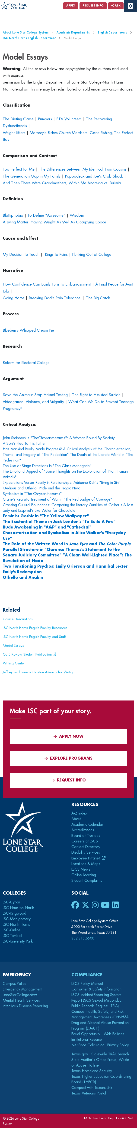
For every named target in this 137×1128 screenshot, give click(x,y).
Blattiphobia (13, 215)
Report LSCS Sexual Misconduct (96, 1000)
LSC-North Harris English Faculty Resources (35, 628)
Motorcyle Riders (44, 133)
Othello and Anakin (23, 577)
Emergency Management (22, 989)
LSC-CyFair (11, 902)
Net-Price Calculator (87, 1045)
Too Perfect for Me (19, 169)
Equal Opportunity (85, 1034)
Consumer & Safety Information (96, 989)
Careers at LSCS (84, 841)
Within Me (77, 183)
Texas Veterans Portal (88, 1093)
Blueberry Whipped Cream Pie (28, 330)
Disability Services (85, 852)
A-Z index (79, 813)
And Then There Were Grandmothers (34, 183)
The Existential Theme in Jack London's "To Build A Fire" (59, 522)
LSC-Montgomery (17, 919)
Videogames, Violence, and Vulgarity (33, 402)
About (76, 819)
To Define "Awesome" (46, 215)
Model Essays (13, 645)
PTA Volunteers (69, 119)
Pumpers (45, 119)
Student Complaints (86, 880)
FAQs (87, 1118)
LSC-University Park (18, 941)
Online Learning (83, 875)
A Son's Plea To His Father (24, 443)
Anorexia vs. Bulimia (104, 183)
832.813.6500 (82, 938)
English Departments (112, 32)
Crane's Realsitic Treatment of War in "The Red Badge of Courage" (57, 499)
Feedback (99, 1118)
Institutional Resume (86, 1039)
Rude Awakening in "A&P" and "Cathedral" (47, 527)
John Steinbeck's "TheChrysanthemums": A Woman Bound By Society (59, 438)
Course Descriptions (18, 619)
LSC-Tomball (12, 936)
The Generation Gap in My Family (32, 176)
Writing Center (14, 663)
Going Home (13, 298)
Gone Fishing (101, 133)
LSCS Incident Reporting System (96, 995)
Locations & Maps (85, 864)
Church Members (73, 133)
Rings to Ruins (56, 254)
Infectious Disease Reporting (25, 1006)
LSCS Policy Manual (87, 984)
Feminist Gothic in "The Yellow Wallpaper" (46, 516)
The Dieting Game (18, 119)
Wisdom (77, 215)
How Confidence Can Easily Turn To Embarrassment (47, 284)
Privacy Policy (118, 1045)
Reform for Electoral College (26, 363)
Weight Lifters (14, 133)
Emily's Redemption (22, 572)
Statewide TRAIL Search (110, 1054)
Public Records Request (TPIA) (95, 1006)
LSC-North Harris (16, 924)
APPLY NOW (68, 736)
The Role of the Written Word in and (67, 544)
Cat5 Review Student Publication (27, 654)
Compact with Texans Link (91, 1088)
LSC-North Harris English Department (29, 38)
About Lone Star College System (25, 32)
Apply (70, 5)
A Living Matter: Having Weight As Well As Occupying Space (54, 222)
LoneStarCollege (20, 995)
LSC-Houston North (18, 908)
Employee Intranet (86, 858)
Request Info (93, 5)
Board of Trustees (85, 836)
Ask (116, 5)
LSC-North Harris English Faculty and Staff (34, 637)
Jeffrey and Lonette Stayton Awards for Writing (38, 672)
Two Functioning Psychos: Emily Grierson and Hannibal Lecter (65, 566)
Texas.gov (79, 1054)
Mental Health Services (21, 1000)
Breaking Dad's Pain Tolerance (55, 298)
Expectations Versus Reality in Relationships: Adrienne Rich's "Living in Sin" (62, 483)
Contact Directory (85, 847)
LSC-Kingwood (14, 913)
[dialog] (123, 1114)
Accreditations (82, 830)
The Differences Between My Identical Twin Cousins (82, 169)
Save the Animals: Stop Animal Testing (35, 395)
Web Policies (114, 1034)
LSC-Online (11, 930)
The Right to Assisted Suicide (96, 395)
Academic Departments (73, 32)
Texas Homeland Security (91, 1071)
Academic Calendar (87, 824)
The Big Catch (98, 298)
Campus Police (14, 984)
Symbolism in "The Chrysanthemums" (32, 494)
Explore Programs (68, 758)
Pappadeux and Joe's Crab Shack (94, 176)
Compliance (86, 975)
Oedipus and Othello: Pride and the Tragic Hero (41, 488)
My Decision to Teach (21, 254)
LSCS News (80, 869)
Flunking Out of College (91, 254)
